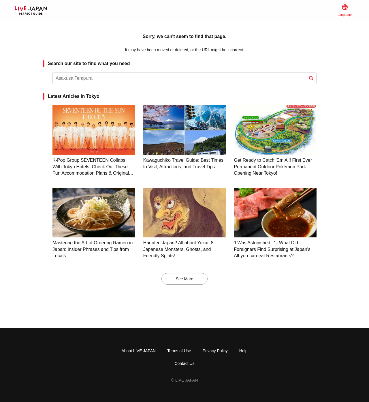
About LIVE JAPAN (138, 350)
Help (243, 350)
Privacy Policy (215, 350)
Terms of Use (179, 350)
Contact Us (184, 363)
